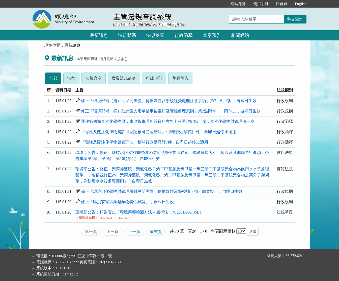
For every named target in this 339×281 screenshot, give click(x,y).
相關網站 (240, 35)
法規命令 (96, 79)
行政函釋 (184, 35)
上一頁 (112, 231)
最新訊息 (99, 35)
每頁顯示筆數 (223, 231)
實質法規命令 (126, 79)
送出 (252, 231)
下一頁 (134, 231)
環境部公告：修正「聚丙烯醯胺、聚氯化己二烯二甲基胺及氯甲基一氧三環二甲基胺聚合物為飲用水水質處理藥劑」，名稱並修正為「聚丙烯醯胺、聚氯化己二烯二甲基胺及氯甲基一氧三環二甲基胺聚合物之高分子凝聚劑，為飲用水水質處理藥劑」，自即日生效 (172, 175)
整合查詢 (295, 19)
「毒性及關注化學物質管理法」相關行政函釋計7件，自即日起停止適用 (144, 142)
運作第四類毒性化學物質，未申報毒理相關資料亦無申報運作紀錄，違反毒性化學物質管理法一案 (168, 121)
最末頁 (156, 231)
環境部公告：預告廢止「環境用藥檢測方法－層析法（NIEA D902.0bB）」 (141, 212)
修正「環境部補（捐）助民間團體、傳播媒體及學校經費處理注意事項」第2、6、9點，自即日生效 (169, 101)
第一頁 (91, 231)
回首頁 (281, 4)
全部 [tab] (55, 79)
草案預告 (212, 35)
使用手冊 (260, 4)
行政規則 (156, 79)
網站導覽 (238, 4)
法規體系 (127, 35)
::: (221, 4)
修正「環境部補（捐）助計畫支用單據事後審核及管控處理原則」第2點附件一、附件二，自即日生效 (171, 111)
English (300, 4)
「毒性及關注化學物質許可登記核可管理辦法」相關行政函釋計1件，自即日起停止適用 (158, 132)
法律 (73, 79)
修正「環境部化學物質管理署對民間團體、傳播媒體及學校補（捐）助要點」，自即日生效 (161, 191)
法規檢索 (155, 35)
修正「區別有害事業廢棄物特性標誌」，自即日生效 (127, 202)
